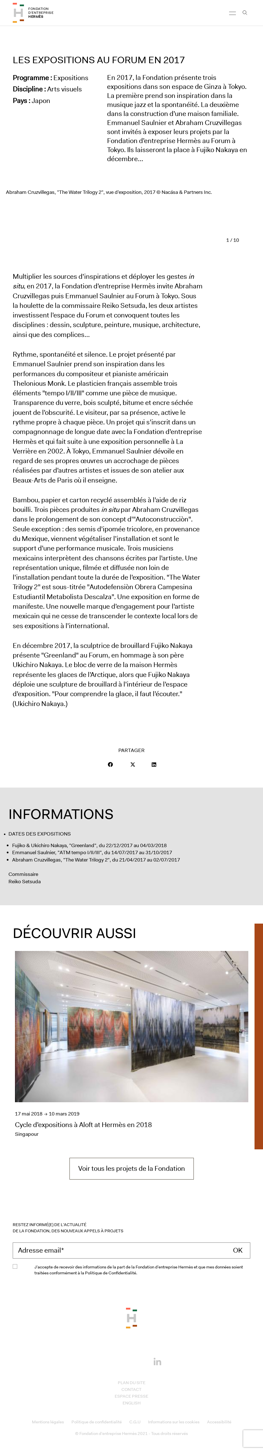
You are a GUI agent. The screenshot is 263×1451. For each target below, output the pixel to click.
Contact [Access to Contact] (131, 1389)
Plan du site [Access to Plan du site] (131, 1383)
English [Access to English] (132, 1403)
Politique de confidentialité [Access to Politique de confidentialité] (96, 1421)
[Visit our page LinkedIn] (154, 764)
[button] (110, 764)
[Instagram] (123, 1361)
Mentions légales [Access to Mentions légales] (48, 1421)
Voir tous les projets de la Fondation (131, 1168)
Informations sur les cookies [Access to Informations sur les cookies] (173, 1421)
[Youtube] (140, 1361)
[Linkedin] (157, 1360)
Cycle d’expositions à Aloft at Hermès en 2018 (83, 1124)
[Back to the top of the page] (131, 1317)
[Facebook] (105, 1361)
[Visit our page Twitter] (133, 764)
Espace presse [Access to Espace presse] (131, 1396)
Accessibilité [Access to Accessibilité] (219, 1421)
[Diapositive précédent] (218, 240)
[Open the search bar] (245, 12)
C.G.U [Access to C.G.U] (134, 1421)
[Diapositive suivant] (247, 240)
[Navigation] (232, 12)
